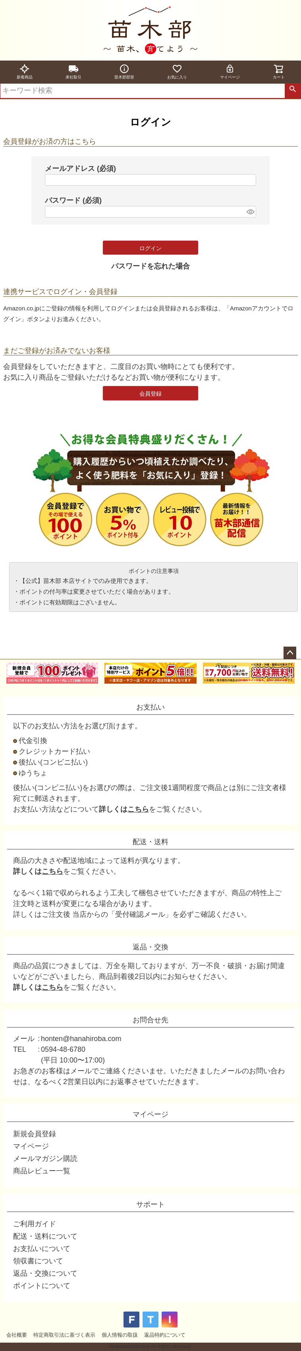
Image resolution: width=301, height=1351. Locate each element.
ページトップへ (290, 653)
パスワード (73, 200)
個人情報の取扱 (120, 1335)
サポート (150, 1204)
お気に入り (177, 71)
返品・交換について (45, 1273)
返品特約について (164, 1335)
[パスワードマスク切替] (250, 211)
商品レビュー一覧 (41, 1171)
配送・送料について (45, 1236)
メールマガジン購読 (45, 1159)
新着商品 (25, 71)
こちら (138, 809)
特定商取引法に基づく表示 (64, 1335)
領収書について (38, 1261)
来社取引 (73, 71)
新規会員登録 (34, 1134)
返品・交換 (150, 947)
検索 (293, 91)
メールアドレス (80, 169)
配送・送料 (150, 842)
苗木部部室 (124, 71)
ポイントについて (41, 1286)
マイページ (230, 71)
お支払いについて (41, 1249)
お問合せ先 (150, 1020)
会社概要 (16, 1335)
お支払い (150, 707)
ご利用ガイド (34, 1224)
